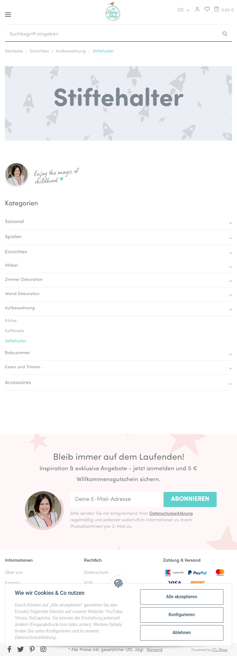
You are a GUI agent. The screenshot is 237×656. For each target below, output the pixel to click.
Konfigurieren (181, 614)
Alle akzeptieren (181, 596)
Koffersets (14, 331)
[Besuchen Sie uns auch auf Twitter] (20, 650)
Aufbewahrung (20, 308)
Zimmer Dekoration (24, 279)
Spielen (13, 237)
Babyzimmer (17, 353)
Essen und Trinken (22, 367)
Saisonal (14, 221)
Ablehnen (181, 632)
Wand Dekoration (22, 294)
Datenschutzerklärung (171, 513)
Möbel (11, 265)
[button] (196, 10)
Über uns (14, 572)
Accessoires (18, 382)
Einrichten (16, 252)
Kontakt (12, 583)
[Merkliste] (205, 10)
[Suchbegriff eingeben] (111, 34)
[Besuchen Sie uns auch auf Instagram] (43, 650)
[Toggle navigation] (8, 12)
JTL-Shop (219, 650)
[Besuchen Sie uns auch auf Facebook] (9, 650)
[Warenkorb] (223, 10)
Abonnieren (190, 499)
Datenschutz (96, 572)
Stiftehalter (15, 341)
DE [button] (180, 10)
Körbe (11, 321)
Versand (155, 650)
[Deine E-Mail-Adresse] (115, 499)
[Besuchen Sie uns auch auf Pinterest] (31, 650)
